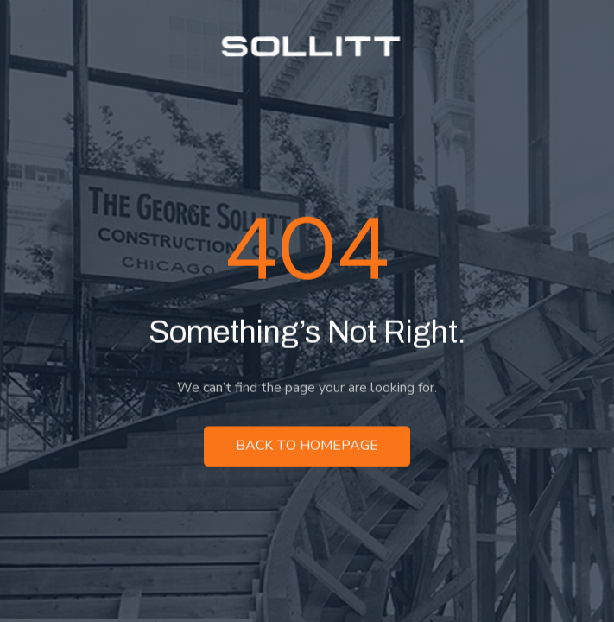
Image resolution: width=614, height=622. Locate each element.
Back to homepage (307, 446)
